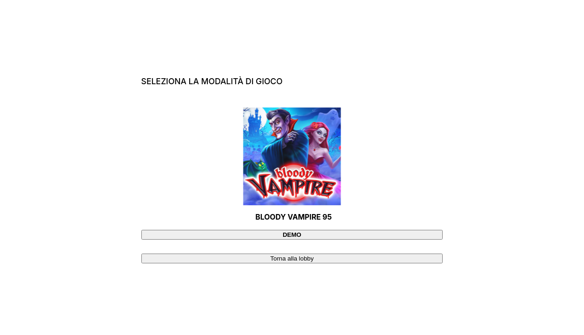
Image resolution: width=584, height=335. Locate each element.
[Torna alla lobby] (292, 258)
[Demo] (292, 235)
